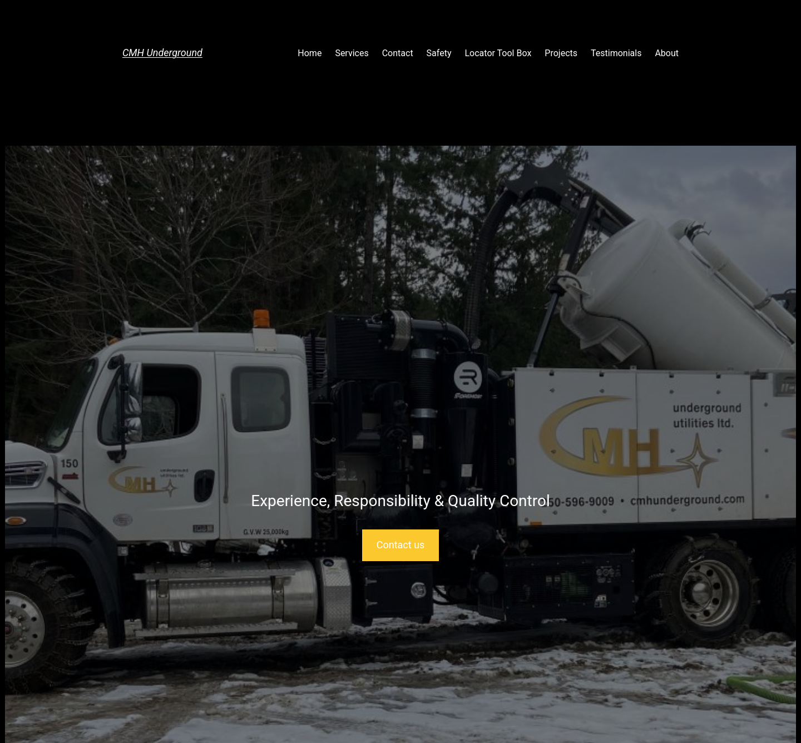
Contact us (401, 545)
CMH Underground (162, 52)
